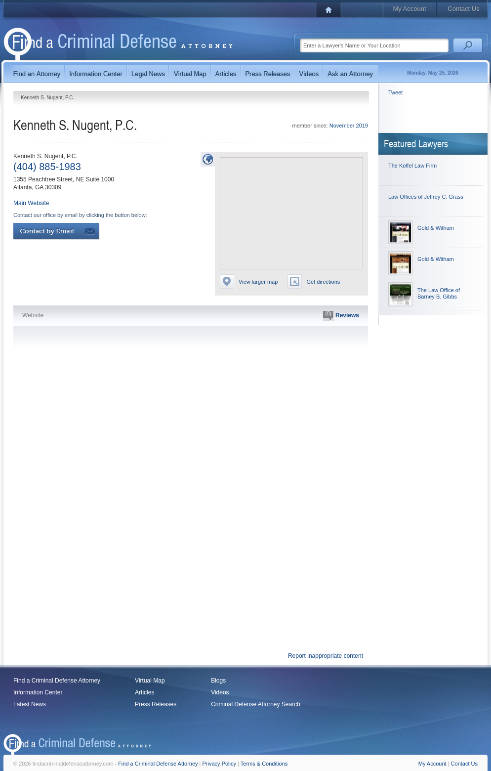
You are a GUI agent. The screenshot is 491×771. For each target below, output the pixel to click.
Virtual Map (149, 680)
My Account (409, 8)
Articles (144, 692)
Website (32, 315)
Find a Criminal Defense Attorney (56, 680)
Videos (220, 692)
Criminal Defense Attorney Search (255, 704)
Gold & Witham (435, 228)
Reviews (341, 316)
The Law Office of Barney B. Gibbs (438, 293)
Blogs (218, 680)
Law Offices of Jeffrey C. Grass (425, 197)
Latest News (29, 704)
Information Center (37, 692)
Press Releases (155, 704)
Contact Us (463, 8)
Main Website (31, 203)
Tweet (395, 92)
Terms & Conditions (264, 764)
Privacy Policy (219, 764)
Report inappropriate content (325, 655)
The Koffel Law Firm (412, 166)
